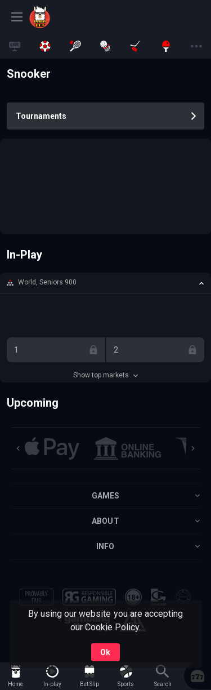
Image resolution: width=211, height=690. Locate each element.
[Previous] (18, 448)
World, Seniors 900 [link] (47, 282)
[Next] (193, 448)
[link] (54, 17)
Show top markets (105, 375)
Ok (105, 652)
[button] (105, 283)
